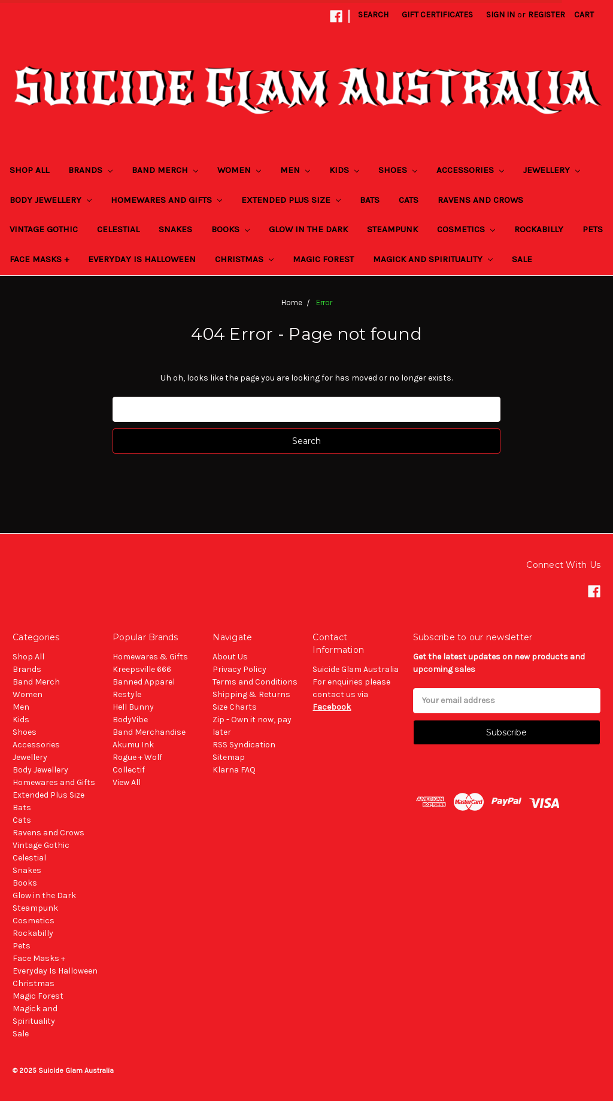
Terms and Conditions (255, 682)
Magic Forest (323, 259)
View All (127, 782)
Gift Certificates (437, 15)
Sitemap (229, 757)
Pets (592, 229)
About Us (230, 657)
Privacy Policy (239, 669)
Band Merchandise (149, 732)
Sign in (500, 15)
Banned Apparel (144, 682)
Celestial (118, 229)
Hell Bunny (133, 707)
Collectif (129, 770)
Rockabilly (538, 229)
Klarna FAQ (234, 770)
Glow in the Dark (308, 229)
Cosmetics (466, 229)
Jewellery (551, 170)
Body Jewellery (51, 199)
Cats (408, 199)
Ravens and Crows (480, 199)
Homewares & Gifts (150, 657)
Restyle (127, 694)
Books (230, 229)
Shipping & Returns (251, 694)
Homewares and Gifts (166, 199)
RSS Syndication (244, 745)
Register (546, 15)
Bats (370, 199)
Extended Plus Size (291, 199)
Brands (90, 170)
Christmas (244, 259)
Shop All (29, 170)
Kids (344, 170)
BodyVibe (130, 719)
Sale (522, 259)
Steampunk (392, 229)
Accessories (470, 170)
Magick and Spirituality (433, 259)
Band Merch (165, 170)
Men (295, 170)
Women (239, 170)
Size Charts (235, 707)
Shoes (397, 170)
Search (373, 15)
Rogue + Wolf (137, 757)
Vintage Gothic (44, 229)
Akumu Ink (133, 745)
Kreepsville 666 (142, 669)
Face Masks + (39, 259)
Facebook (331, 707)
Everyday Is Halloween (142, 259)
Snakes (175, 229)
